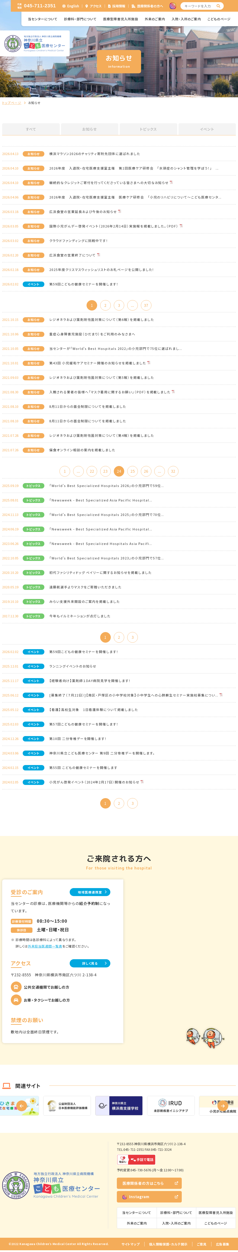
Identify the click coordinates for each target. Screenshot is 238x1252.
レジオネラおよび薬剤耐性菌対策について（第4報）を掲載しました (101, 436)
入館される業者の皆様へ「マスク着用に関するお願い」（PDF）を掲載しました (109, 392)
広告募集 (222, 1246)
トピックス (148, 129)
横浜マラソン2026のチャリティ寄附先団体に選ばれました (94, 153)
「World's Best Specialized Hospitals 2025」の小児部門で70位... (106, 515)
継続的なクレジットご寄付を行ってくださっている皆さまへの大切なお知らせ (109, 182)
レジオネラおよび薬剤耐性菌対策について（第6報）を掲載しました (101, 320)
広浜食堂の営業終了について (72, 255)
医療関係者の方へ (150, 6)
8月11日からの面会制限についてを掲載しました (87, 407)
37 (147, 305)
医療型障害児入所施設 (120, 19)
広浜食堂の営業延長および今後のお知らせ (83, 211)
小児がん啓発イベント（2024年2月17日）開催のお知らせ (94, 783)
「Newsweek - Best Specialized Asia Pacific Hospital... (100, 501)
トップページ (11, 103)
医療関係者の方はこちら (143, 1185)
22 (91, 471)
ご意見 (202, 1246)
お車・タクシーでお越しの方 (47, 1001)
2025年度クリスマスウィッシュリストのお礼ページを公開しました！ (101, 269)
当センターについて (43, 19)
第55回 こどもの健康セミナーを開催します (83, 768)
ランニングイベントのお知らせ (72, 667)
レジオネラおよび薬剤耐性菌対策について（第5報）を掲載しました (101, 378)
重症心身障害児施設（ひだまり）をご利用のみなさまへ (92, 334)
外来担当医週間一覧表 (45, 948)
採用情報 (118, 6)
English (73, 6)
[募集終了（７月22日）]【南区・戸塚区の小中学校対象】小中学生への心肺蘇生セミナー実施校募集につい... (133, 696)
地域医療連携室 (89, 893)
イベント (207, 129)
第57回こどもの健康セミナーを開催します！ (84, 725)
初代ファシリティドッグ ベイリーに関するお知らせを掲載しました (100, 573)
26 (147, 471)
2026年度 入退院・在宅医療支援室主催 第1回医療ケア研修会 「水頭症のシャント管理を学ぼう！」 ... (134, 168)
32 (175, 471)
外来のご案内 (155, 19)
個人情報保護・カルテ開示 (168, 1246)
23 (105, 471)
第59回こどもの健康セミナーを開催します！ (84, 284)
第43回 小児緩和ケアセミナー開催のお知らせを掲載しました (97, 363)
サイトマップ (130, 1246)
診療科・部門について (80, 19)
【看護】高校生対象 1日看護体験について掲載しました (93, 710)
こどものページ (219, 19)
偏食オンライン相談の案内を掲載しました (82, 450)
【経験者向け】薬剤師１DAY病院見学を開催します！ (90, 681)
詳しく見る (89, 965)
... (133, 305)
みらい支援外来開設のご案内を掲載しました (84, 602)
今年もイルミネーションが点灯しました (80, 617)
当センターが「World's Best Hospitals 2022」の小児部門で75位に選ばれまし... (115, 349)
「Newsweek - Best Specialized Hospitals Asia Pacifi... (100, 544)
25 (133, 471)
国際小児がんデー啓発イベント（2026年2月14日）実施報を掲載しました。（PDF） (113, 226)
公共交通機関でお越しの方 (46, 988)
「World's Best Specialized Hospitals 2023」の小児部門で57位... (106, 559)
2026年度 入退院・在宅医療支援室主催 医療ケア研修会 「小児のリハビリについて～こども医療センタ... (135, 197)
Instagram (136, 1198)
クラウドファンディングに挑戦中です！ (78, 240)
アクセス (96, 6)
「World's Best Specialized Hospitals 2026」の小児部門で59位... (106, 486)
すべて (31, 129)
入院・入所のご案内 (186, 19)
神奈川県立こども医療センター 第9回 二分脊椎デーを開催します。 (102, 754)
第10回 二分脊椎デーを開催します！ (78, 739)
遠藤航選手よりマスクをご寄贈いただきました (85, 588)
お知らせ (89, 129)
